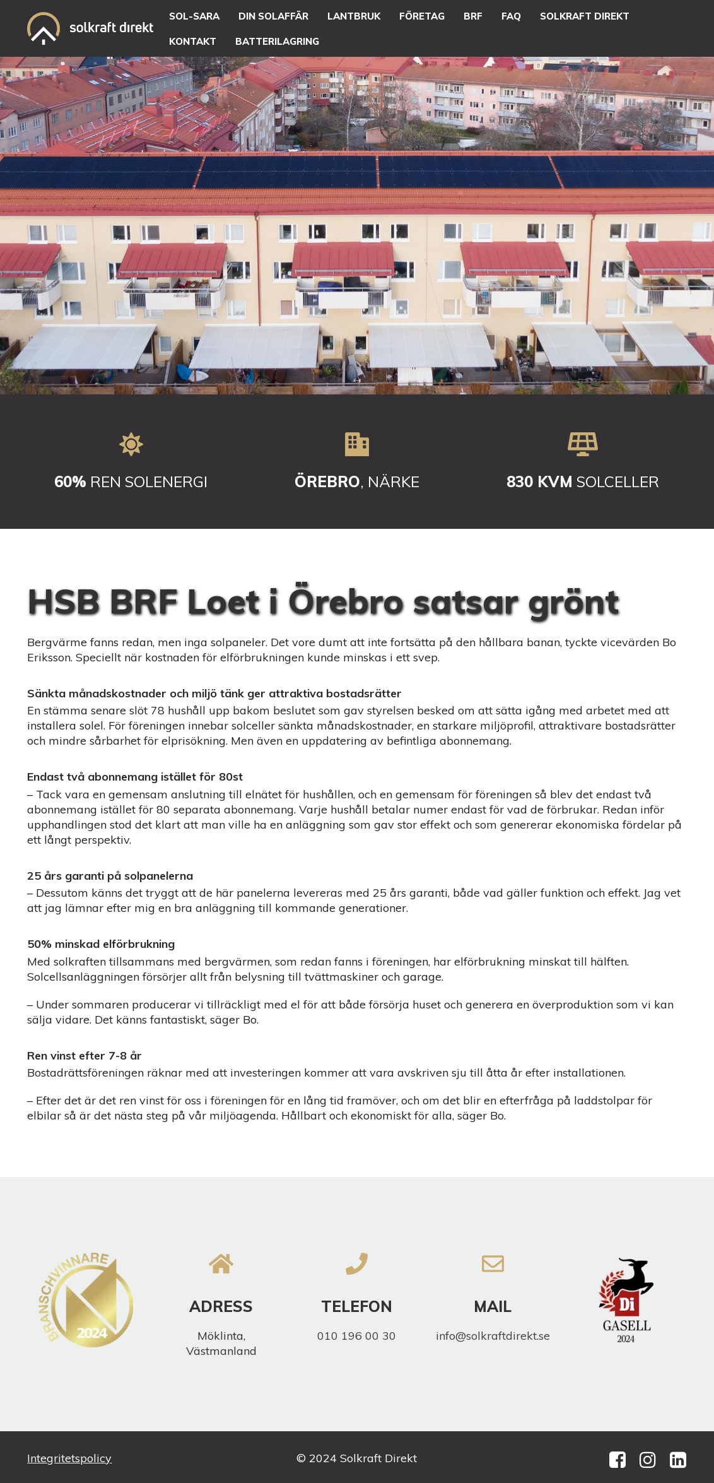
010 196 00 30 (356, 1335)
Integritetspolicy (69, 1458)
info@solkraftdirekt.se (493, 1335)
